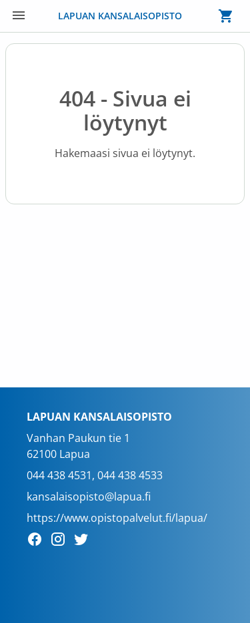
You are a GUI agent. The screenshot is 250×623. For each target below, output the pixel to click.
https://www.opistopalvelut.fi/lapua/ (117, 518)
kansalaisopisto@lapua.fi (89, 496)
